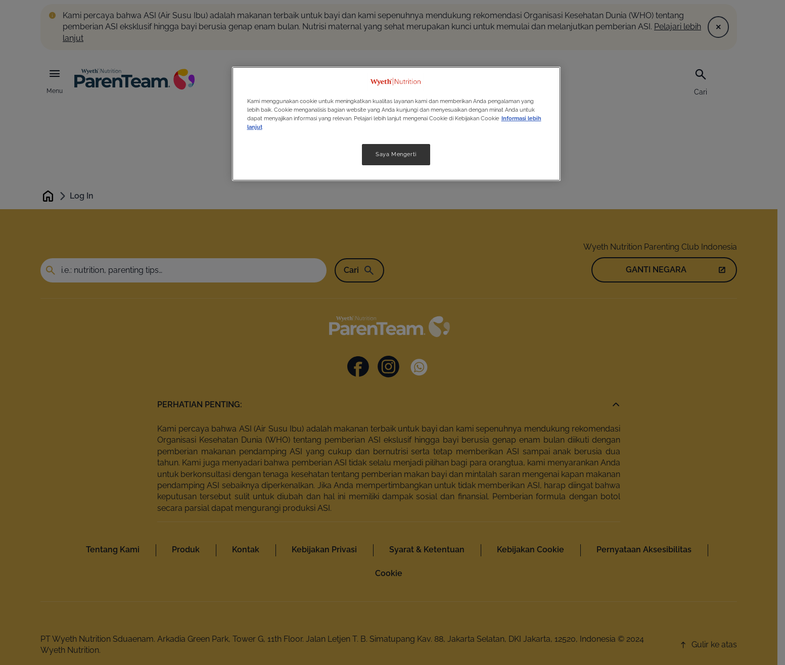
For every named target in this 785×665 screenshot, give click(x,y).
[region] (396, 124)
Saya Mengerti (396, 154)
